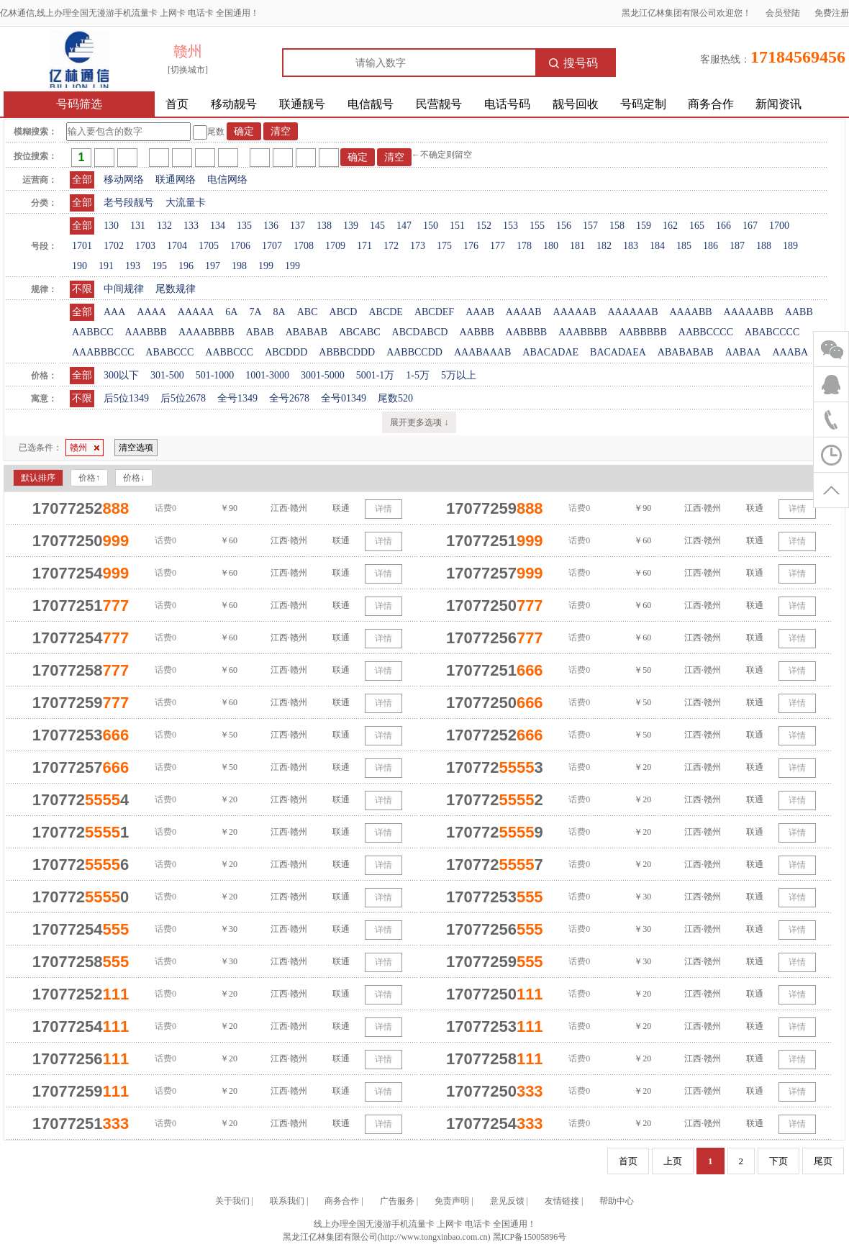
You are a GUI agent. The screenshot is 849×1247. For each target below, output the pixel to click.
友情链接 (562, 1201)
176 (470, 245)
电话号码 (507, 104)
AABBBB (527, 332)
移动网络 (124, 179)
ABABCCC (169, 352)
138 (324, 225)
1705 (209, 245)
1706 (240, 245)
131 (137, 225)
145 (377, 225)
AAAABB (690, 312)
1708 (304, 245)
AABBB (476, 332)
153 (510, 225)
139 (350, 225)
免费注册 (831, 13)
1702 (114, 245)
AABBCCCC (705, 332)
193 (132, 265)
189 (790, 245)
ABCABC (360, 332)
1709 (335, 245)
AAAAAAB (632, 312)
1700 (779, 225)
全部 (82, 179)
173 (417, 245)
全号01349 (343, 398)
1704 (177, 245)
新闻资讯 (778, 104)
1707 (272, 245)
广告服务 (397, 1201)
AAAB (480, 312)
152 (483, 225)
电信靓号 (371, 104)
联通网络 (175, 179)
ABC (307, 312)
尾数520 (395, 398)
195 (159, 265)
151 (457, 225)
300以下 (121, 375)
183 (630, 245)
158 (617, 225)
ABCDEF (434, 312)
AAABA (790, 352)
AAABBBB (582, 332)
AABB (799, 312)
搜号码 (573, 63)
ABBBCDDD (347, 352)
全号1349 (237, 398)
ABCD (344, 312)
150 (430, 225)
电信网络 (227, 179)
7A (255, 312)
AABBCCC (229, 352)
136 (270, 225)
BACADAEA (618, 352)
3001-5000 (323, 375)
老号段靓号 (129, 202)
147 (404, 225)
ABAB (260, 332)
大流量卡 (185, 202)
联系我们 (287, 1201)
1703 (145, 245)
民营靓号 (439, 104)
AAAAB (524, 312)
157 (590, 225)
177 (497, 245)
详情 (383, 509)
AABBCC (93, 332)
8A (279, 312)
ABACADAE (550, 352)
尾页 (823, 1161)
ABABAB (306, 332)
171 (364, 245)
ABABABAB (686, 352)
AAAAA (196, 312)
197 (212, 265)
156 (563, 225)
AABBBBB (643, 332)
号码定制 (643, 104)
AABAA (743, 352)
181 (577, 245)
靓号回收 (576, 104)
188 (763, 245)
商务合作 (711, 104)
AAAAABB (748, 312)
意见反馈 (507, 1201)
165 (696, 225)
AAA (114, 312)
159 (643, 225)
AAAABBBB (206, 332)
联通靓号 (302, 104)
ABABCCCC (772, 332)
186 (710, 245)
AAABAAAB (482, 352)
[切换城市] (188, 70)
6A (231, 312)
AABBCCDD (414, 352)
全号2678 (289, 398)
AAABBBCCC (103, 352)
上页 (672, 1161)
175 (444, 245)
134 (217, 225)
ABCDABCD (420, 332)
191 (106, 265)
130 (111, 225)
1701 (82, 245)
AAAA (151, 312)
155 (537, 225)
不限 (82, 289)
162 (670, 225)
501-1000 (215, 375)
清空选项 (136, 448)
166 (723, 225)
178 (524, 245)
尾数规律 (175, 289)
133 (191, 225)
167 (750, 225)
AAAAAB (574, 312)
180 (550, 245)
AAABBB (146, 332)
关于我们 (232, 1201)
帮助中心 (616, 1201)
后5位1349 (126, 398)
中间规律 (124, 289)
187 (737, 245)
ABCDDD (286, 352)
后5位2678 (183, 398)
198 (239, 265)
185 (683, 245)
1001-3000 (267, 375)
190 (79, 265)
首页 (177, 104)
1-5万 (418, 375)
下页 (778, 1161)
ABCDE (385, 312)
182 (604, 245)
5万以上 (458, 375)
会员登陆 (783, 13)
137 (297, 225)
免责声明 (452, 1201)
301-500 (167, 375)
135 (244, 225)
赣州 (84, 448)
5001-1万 (375, 375)
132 (164, 225)
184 (657, 245)
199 (265, 265)
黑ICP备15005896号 (530, 1237)
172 (391, 245)
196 (186, 265)
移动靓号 (234, 104)
